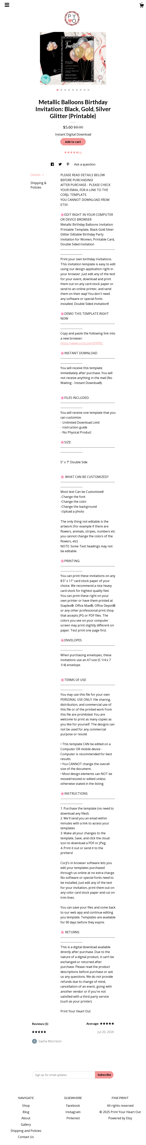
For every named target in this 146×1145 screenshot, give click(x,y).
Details (37, 175)
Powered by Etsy (120, 1118)
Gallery (26, 1124)
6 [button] (77, 90)
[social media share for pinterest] (68, 164)
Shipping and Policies (26, 1131)
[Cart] (141, 6)
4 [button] (69, 90)
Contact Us (26, 1137)
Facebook (73, 1105)
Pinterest (73, 1118)
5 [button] (73, 90)
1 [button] (58, 90)
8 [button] (85, 90)
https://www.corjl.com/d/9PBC (81, 343)
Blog (26, 1112)
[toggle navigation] (7, 5)
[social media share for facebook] (53, 164)
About (25, 1118)
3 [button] (65, 90)
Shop (26, 1105)
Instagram (73, 1112)
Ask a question (84, 164)
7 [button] (81, 90)
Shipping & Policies (38, 185)
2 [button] (61, 90)
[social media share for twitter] (61, 164)
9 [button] (88, 90)
